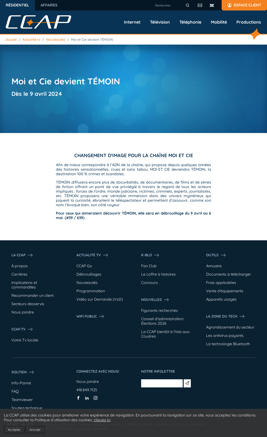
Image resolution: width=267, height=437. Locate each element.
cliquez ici (102, 419)
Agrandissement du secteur (230, 327)
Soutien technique (26, 408)
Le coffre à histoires (158, 274)
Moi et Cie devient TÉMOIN (92, 39)
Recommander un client (32, 295)
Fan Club (149, 265)
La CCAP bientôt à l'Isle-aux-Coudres (166, 334)
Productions (248, 22)
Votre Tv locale (24, 340)
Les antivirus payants (225, 335)
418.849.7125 (86, 389)
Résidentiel (17, 5)
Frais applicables (221, 282)
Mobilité (219, 22)
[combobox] (173, 5)
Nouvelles (155, 300)
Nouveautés (55, 39)
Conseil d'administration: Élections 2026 (162, 321)
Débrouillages (88, 274)
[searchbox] (173, 5)
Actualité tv (31, 39)
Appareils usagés (221, 299)
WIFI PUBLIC (90, 316)
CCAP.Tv (22, 329)
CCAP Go (84, 265)
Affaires (49, 5)
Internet (132, 22)
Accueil (11, 39)
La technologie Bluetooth (228, 343)
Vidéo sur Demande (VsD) (99, 299)
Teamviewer (22, 399)
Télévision (160, 22)
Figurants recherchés (159, 310)
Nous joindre (22, 312)
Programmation (90, 290)
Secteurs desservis (27, 303)
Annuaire (214, 265)
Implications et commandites (24, 284)
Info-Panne (21, 382)
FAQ (15, 391)
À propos (19, 265)
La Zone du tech (225, 316)
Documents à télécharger (228, 274)
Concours (149, 282)
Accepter (14, 430)
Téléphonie (190, 22)
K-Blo (150, 255)
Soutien (22, 372)
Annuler (35, 430)
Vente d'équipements (224, 290)
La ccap (22, 255)
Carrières (19, 274)
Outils (216, 255)
